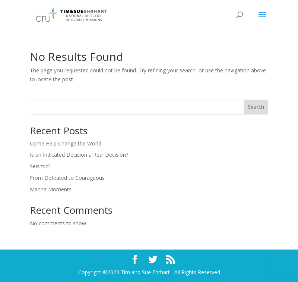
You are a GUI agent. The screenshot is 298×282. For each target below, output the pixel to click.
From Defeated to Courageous (67, 177)
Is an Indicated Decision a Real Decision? (79, 154)
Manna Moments (51, 189)
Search (256, 106)
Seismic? (40, 166)
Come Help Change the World (65, 143)
